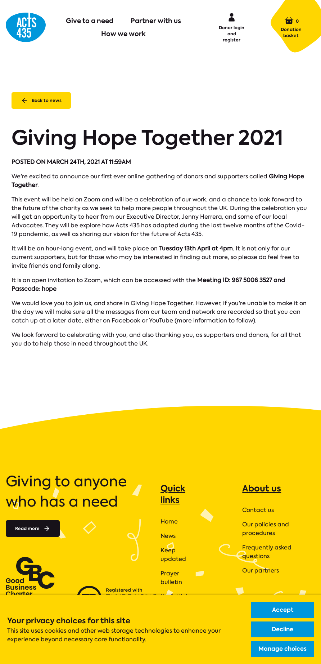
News (168, 536)
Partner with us (156, 20)
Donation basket (291, 27)
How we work (123, 33)
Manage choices (282, 649)
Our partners (260, 570)
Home (169, 521)
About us (261, 488)
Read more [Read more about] (32, 528)
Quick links (172, 494)
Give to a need (89, 20)
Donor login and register (231, 27)
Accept (282, 610)
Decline (282, 629)
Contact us (258, 510)
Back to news (41, 100)
